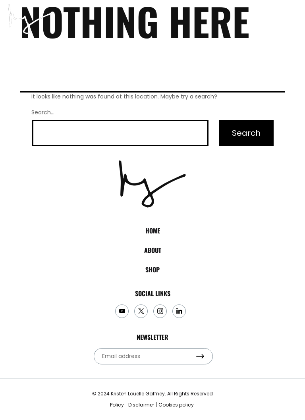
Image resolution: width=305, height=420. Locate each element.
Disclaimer (141, 404)
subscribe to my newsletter (275, 19)
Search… (42, 112)
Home (152, 230)
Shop (152, 269)
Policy (117, 404)
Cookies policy (176, 404)
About (152, 250)
